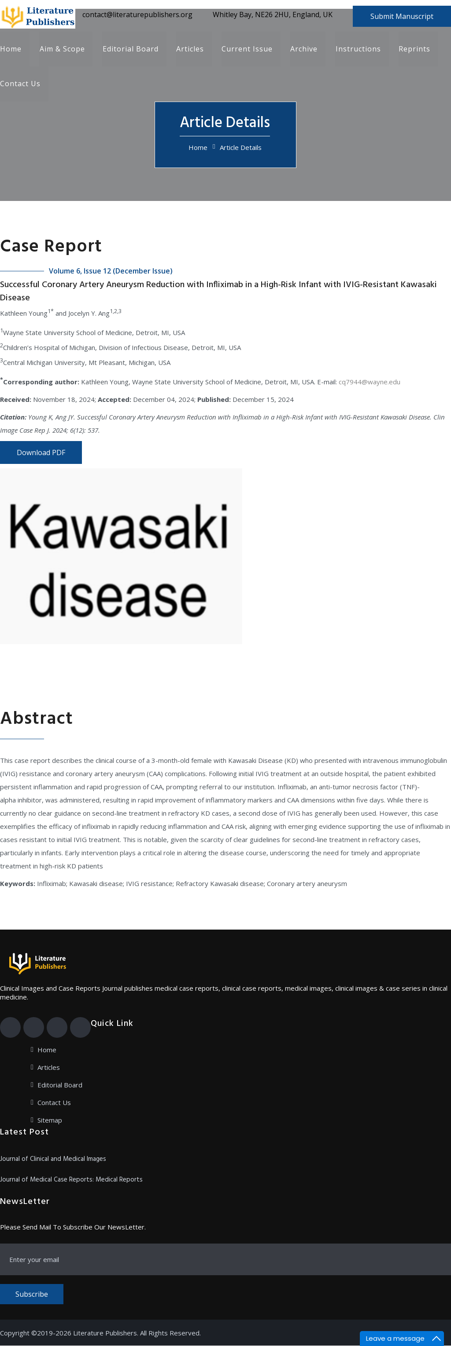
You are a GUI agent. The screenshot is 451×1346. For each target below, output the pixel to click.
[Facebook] (10, 1028)
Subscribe (31, 1294)
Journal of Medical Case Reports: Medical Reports (71, 1180)
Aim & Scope (62, 49)
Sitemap (49, 1120)
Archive (303, 49)
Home (11, 49)
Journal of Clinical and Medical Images (53, 1159)
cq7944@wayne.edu (369, 382)
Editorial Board (130, 49)
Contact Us (20, 84)
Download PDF (41, 453)
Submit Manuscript (401, 16)
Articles (189, 49)
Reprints (413, 49)
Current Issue (246, 49)
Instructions (357, 49)
